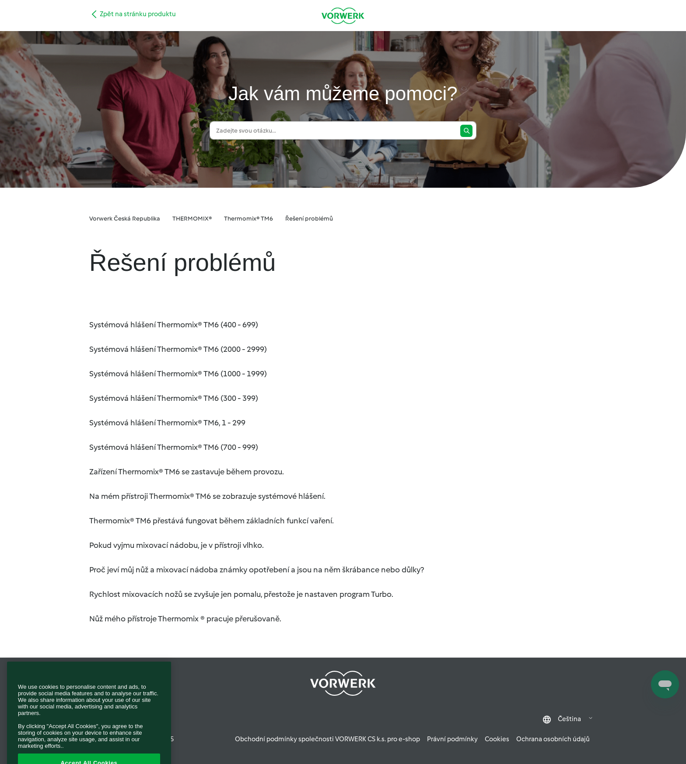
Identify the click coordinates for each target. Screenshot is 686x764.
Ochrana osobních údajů (553, 739)
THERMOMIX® (192, 218)
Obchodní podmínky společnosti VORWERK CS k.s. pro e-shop (327, 739)
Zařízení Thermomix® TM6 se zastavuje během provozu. (186, 472)
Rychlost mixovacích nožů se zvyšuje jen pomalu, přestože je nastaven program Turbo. (241, 594)
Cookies (497, 739)
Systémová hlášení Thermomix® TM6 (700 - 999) (173, 447)
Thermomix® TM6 (248, 218)
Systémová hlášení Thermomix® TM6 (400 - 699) (173, 324)
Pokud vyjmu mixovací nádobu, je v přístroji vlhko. (176, 545)
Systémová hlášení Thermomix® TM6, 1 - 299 (167, 423)
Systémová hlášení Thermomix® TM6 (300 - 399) (173, 398)
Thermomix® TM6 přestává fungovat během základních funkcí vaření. (211, 521)
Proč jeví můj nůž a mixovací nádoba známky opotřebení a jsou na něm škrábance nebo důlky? (256, 570)
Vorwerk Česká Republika (124, 218)
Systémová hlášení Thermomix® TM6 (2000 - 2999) (178, 349)
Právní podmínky (452, 739)
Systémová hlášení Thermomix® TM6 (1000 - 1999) (178, 373)
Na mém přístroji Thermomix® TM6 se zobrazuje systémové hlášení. (207, 496)
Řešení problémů (309, 218)
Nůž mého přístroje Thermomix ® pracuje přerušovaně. (185, 619)
